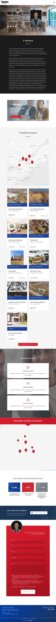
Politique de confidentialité (18, 586)
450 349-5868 (11, 23)
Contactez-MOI (28, 591)
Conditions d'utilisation (30, 586)
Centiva (30, 620)
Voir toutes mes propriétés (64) (28, 344)
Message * (13, 563)
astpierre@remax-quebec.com (14, 24)
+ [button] (8, 140)
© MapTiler (45, 470)
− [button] (8, 142)
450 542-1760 (11, 21)
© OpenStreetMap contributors (51, 470)
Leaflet (42, 470)
